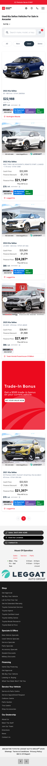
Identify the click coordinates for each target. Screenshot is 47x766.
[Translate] (26, 8)
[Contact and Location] (31, 8)
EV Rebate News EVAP (23, 2)
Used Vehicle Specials (10, 639)
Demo (40, 44)
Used (29, 44)
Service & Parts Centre (11, 691)
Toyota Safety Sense (10, 618)
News (4, 733)
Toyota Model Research (11, 621)
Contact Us (11, 543)
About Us (5, 719)
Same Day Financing (10, 667)
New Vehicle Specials (10, 635)
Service (24, 556)
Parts (32, 556)
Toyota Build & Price (10, 625)
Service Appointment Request (13, 695)
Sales (15, 556)
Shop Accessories (9, 709)
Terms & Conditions (21, 751)
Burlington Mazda (12, 116)
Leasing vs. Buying (9, 678)
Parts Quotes (7, 702)
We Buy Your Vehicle (10, 596)
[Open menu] (42, 8)
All (7, 44)
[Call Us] (37, 8)
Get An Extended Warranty (12, 603)
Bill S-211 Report (23, 754)
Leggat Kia (9, 198)
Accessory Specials (9, 649)
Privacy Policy (36, 751)
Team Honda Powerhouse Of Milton (19, 356)
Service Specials (8, 642)
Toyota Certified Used (10, 614)
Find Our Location (14, 538)
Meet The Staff (8, 723)
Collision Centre (8, 698)
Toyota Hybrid (7, 611)
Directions (6, 730)
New (18, 44)
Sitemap (8, 751)
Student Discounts (9, 653)
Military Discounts (8, 657)
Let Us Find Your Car (10, 600)
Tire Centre (6, 705)
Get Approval (7, 593)
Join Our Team (7, 726)
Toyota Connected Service (12, 607)
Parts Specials (7, 646)
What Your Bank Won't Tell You (14, 681)
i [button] (19, 105)
